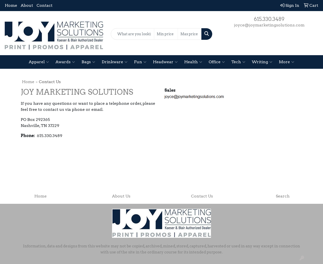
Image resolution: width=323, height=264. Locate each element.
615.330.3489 (269, 19)
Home (11, 5)
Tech (238, 62)
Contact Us (202, 196)
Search (283, 196)
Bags (88, 62)
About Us (121, 196)
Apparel (39, 62)
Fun (140, 62)
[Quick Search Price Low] (166, 34)
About (27, 5)
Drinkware (114, 62)
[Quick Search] (132, 34)
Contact (44, 5)
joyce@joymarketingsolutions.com (269, 25)
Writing (262, 62)
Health (193, 62)
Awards (65, 62)
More (286, 62)
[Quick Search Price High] (190, 34)
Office (217, 62)
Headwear (165, 62)
